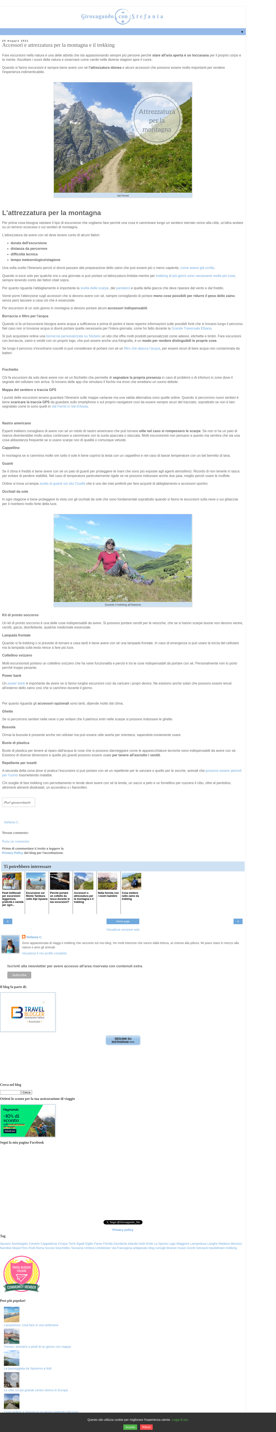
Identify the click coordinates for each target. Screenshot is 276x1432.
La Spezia (161, 1243)
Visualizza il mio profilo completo (44, 953)
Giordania (120, 1243)
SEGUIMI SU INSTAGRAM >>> (122, 1040)
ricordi (191, 1248)
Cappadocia (49, 1243)
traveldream (217, 1248)
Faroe (98, 1243)
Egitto (89, 1243)
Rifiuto (146, 1427)
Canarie (34, 1243)
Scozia (49, 1248)
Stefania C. (34, 937)
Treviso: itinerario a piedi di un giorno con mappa (37, 1346)
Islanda (133, 1243)
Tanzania (77, 1248)
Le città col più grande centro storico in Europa (36, 1390)
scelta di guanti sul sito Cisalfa (62, 483)
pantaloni (123, 288)
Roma (40, 1248)
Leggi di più (180, 1419)
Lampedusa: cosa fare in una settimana (31, 1325)
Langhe (212, 1243)
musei (181, 1248)
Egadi (81, 1243)
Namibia (5, 1248)
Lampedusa (198, 1243)
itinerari (171, 1248)
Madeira (224, 1243)
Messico (236, 1243)
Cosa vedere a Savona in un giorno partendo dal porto (41, 1412)
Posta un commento (15, 841)
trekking (231, 1248)
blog (151, 1248)
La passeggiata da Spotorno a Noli (28, 1368)
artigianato (140, 1248)
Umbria (89, 1248)
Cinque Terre (67, 1243)
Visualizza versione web (122, 929)
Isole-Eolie (146, 1243)
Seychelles (62, 1248)
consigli (160, 1248)
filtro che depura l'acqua (142, 348)
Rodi (32, 1248)
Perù (24, 1248)
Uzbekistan (103, 1248)
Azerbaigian (20, 1243)
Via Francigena (121, 1248)
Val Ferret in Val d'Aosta (70, 406)
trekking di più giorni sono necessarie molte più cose (195, 276)
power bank (17, 683)
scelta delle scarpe (94, 288)
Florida (108, 1243)
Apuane (5, 1243)
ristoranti (202, 1248)
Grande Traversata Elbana (191, 328)
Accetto (130, 1427)
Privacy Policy (12, 853)
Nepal (16, 1248)
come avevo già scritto (197, 268)
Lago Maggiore (179, 1243)
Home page (123, 921)
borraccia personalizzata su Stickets (73, 336)
